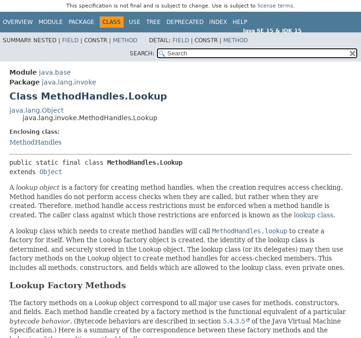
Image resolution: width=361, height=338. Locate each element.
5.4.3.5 (234, 321)
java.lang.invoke (69, 82)
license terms (275, 6)
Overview (18, 22)
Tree (153, 22)
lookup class (313, 215)
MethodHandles (35, 142)
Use (135, 22)
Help (240, 22)
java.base (55, 72)
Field (70, 40)
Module (51, 22)
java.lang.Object (36, 110)
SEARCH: (142, 53)
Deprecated (185, 22)
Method (125, 40)
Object (50, 172)
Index (218, 22)
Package (81, 22)
